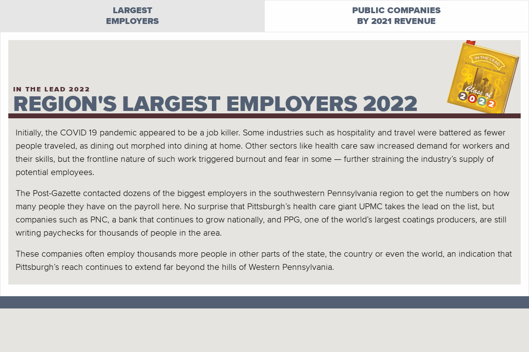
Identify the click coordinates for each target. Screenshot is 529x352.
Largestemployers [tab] (132, 16)
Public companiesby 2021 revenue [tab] (396, 16)
